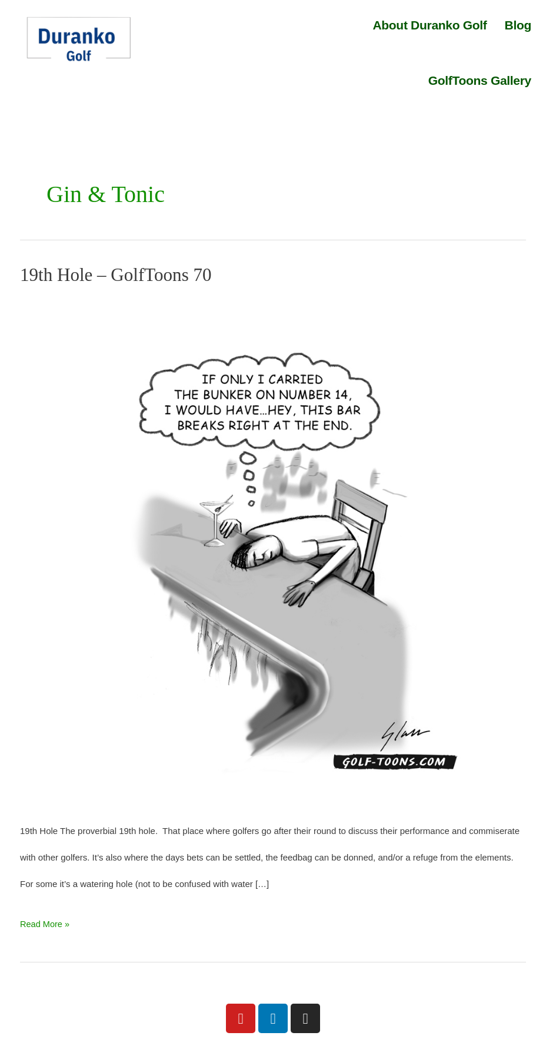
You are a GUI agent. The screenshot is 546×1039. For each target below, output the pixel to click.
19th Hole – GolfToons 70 (119, 274)
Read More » (45, 920)
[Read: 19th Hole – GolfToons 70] (273, 550)
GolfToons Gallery (479, 80)
